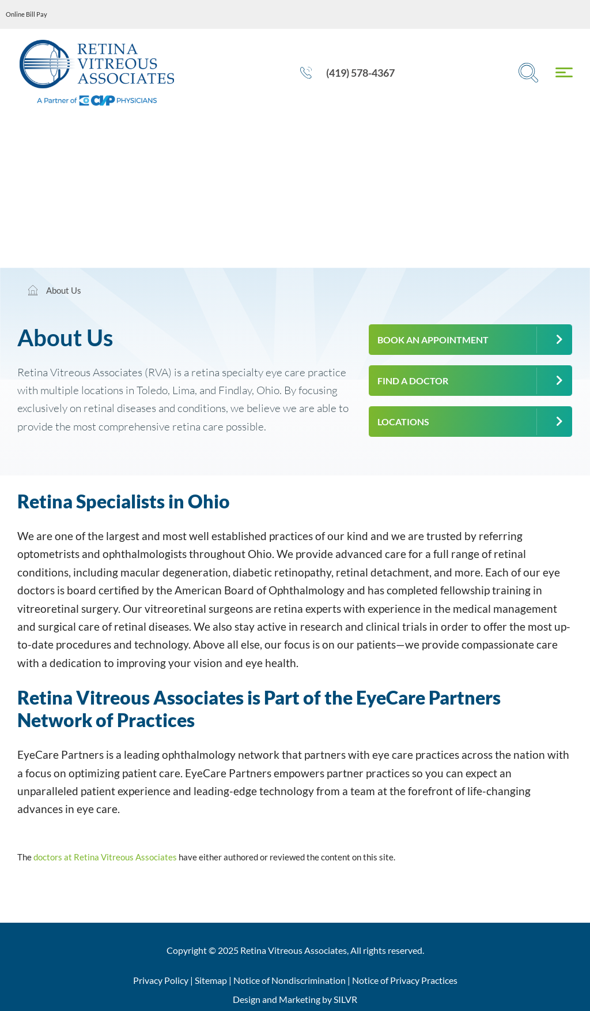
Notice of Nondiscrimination (289, 980)
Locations (403, 421)
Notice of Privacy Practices (404, 980)
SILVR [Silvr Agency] (345, 999)
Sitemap (211, 980)
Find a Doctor (412, 380)
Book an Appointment (433, 339)
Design (246, 999)
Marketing (299, 999)
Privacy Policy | (164, 980)
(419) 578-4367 (347, 72)
